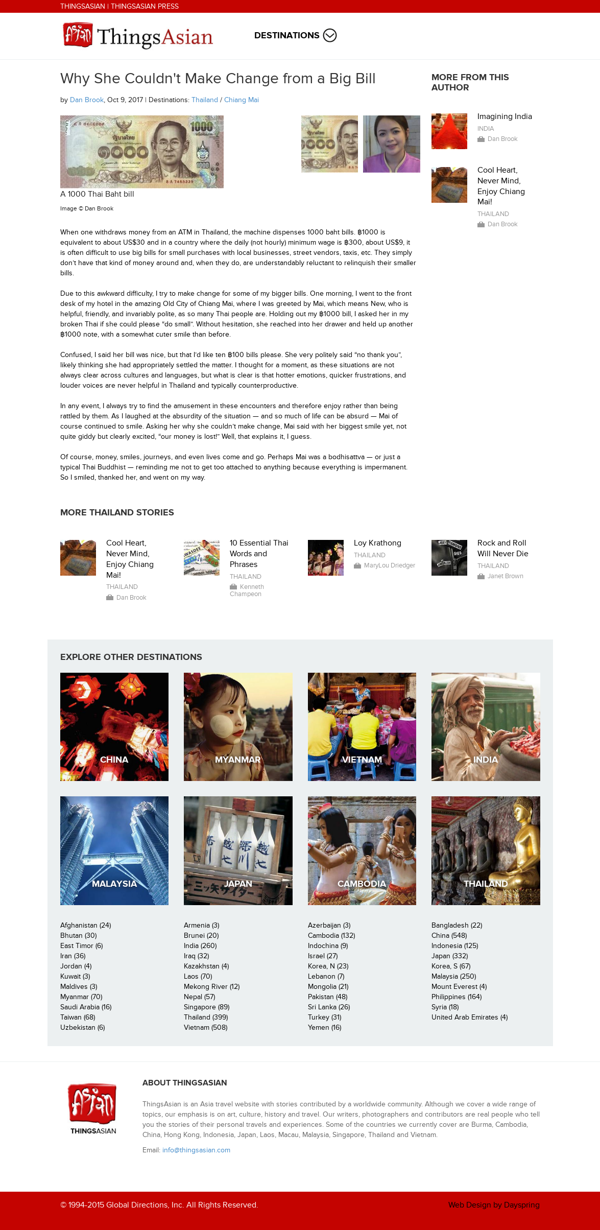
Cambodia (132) (331, 935)
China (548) (449, 935)
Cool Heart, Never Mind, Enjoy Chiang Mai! (501, 186)
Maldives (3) (78, 986)
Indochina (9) (328, 945)
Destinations (287, 35)
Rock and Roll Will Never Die (503, 548)
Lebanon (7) (326, 976)
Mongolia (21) (328, 986)
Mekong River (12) (211, 986)
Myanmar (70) (81, 996)
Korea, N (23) (328, 966)
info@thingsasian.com (196, 1150)
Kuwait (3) (75, 976)
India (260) (200, 945)
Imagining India (504, 116)
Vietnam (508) (205, 1027)
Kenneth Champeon (247, 590)
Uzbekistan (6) (82, 1027)
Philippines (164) (456, 996)
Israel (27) (323, 956)
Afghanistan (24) (85, 925)
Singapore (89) (206, 1007)
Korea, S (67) (450, 966)
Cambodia (362, 884)
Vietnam (362, 759)
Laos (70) (198, 976)
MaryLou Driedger (389, 565)
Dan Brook (87, 100)
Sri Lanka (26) (329, 1007)
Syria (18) (445, 1007)
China (114, 759)
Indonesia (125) (454, 945)
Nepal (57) (199, 996)
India (485, 129)
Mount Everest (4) (459, 986)
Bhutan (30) (78, 935)
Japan (238, 884)
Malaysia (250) (453, 976)
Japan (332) (449, 956)
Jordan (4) (75, 966)
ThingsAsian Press (145, 6)
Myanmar (238, 759)
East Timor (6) (81, 945)
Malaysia (114, 884)
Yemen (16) (324, 1027)
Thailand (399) (206, 1017)
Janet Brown (505, 576)
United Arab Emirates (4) (469, 1017)
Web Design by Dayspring (494, 1205)
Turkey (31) (324, 1017)
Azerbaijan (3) (329, 925)
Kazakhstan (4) (206, 966)
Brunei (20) (201, 935)
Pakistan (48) (327, 996)
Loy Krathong (377, 543)
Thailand (204, 100)
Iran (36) (72, 956)
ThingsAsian (82, 6)
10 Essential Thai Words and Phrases (259, 554)
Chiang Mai (241, 100)
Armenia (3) (201, 925)
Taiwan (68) (77, 1017)
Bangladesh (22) (456, 925)
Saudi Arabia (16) (85, 1007)
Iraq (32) (196, 956)
